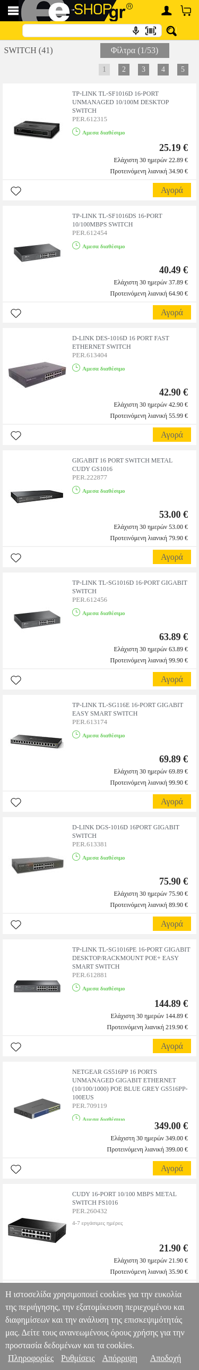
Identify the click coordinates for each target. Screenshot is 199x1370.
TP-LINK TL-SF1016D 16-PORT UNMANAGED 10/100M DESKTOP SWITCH (120, 102)
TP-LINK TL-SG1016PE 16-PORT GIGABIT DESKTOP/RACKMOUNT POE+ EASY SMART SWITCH (131, 958)
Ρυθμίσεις (77, 1358)
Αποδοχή (165, 1358)
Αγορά (172, 190)
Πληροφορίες (31, 1358)
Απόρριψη (119, 1358)
